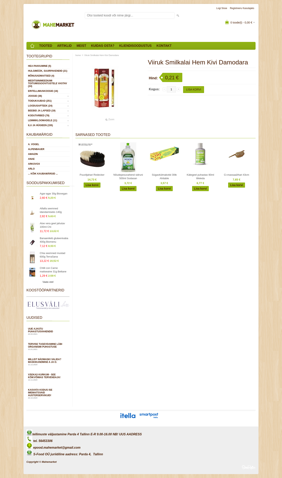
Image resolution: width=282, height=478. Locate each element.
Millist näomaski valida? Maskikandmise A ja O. (48, 362)
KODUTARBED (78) (38, 115)
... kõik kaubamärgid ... (43, 173)
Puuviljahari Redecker (92, 174)
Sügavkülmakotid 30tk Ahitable (164, 176)
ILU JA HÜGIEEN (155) (40, 125)
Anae (31, 159)
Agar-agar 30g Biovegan (53, 193)
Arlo (31, 168)
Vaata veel (47, 282)
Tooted (45, 45)
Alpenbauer (36, 149)
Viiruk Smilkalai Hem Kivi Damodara (101, 55)
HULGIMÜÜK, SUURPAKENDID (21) (47, 71)
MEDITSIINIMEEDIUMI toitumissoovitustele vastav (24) (47, 83)
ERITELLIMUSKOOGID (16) (43, 91)
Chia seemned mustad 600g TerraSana (52, 255)
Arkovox (34, 164)
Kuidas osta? (102, 45)
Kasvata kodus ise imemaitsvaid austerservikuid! (48, 394)
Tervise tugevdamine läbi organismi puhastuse (48, 346)
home (78, 55)
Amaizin (33, 154)
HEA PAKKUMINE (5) (39, 66)
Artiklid (64, 45)
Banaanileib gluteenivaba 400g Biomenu (54, 240)
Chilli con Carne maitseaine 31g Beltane (53, 270)
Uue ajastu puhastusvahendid (48, 331)
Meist (81, 45)
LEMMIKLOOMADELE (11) (42, 120)
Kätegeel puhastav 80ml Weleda (200, 176)
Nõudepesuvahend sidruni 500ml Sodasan (128, 176)
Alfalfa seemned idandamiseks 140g (51, 210)
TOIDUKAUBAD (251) (40, 100)
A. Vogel (33, 144)
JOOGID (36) (35, 96)
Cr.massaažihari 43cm (236, 174)
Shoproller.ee (249, 467)
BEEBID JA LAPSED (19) (41, 110)
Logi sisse (221, 8)
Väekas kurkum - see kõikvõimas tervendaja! (48, 377)
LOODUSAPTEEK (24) (40, 105)
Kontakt (164, 45)
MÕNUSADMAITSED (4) (41, 75)
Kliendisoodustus (135, 45)
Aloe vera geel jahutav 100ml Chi (52, 225)
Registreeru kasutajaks (242, 8)
